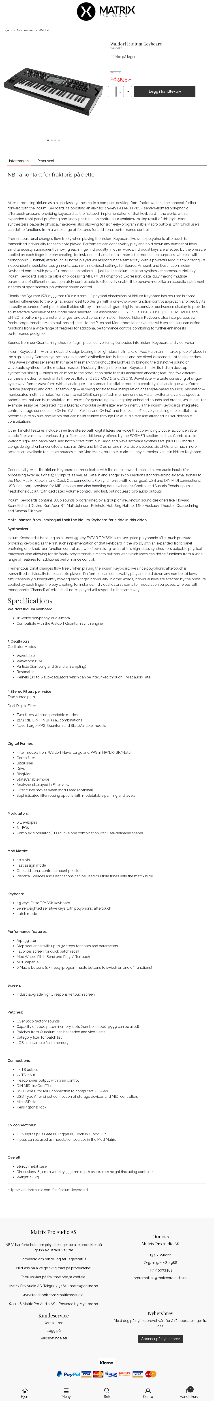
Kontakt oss (54, 1323)
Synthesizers (24, 30)
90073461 (163, 1270)
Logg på (54, 1330)
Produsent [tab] (45, 161)
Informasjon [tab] (19, 161)
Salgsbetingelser (53, 1338)
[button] (48, 140)
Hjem (8, 30)
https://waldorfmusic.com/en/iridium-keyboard (48, 1190)
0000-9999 (107, 1026)
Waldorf (42, 30)
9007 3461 (57, 1286)
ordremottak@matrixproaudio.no (161, 1278)
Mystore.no (88, 1304)
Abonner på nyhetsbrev (160, 1339)
